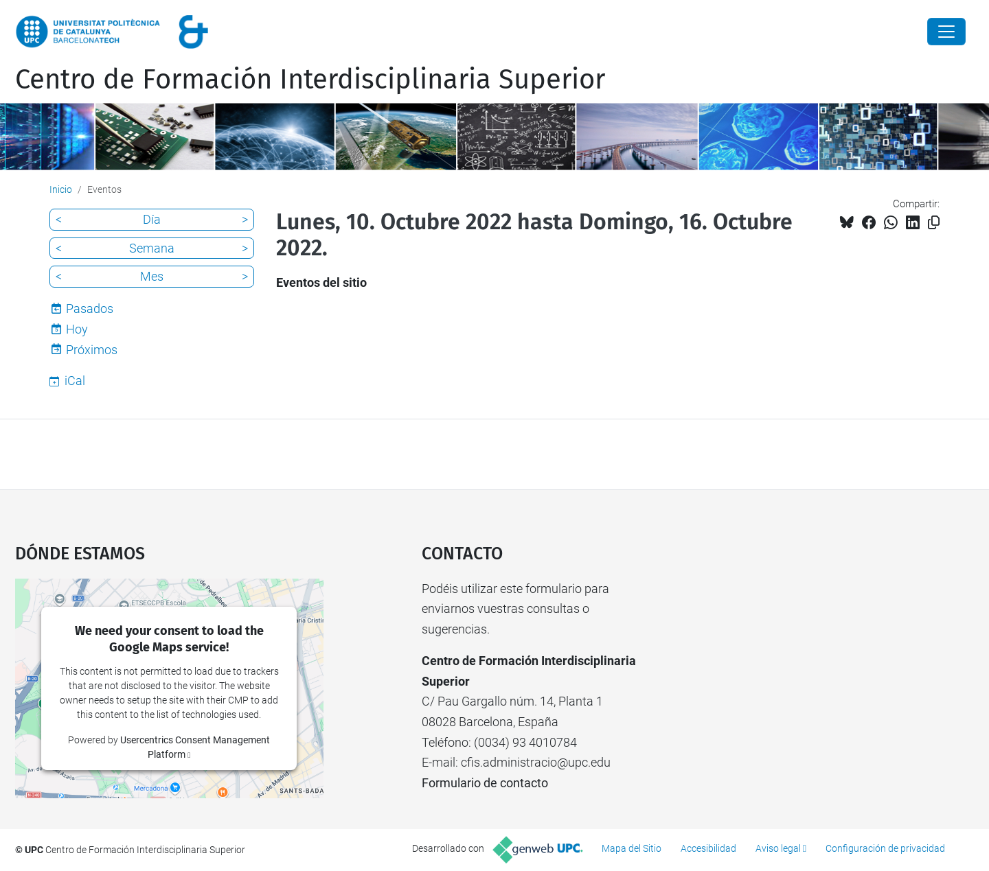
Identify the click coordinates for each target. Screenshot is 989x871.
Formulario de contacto (485, 783)
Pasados (89, 308)
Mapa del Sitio (631, 848)
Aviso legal (778, 848)
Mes (151, 276)
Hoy (77, 329)
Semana (151, 248)
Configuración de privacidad (885, 848)
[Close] (946, 31)
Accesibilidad (708, 848)
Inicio (60, 189)
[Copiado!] (934, 223)
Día (152, 219)
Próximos (91, 349)
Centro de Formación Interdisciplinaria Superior (310, 79)
